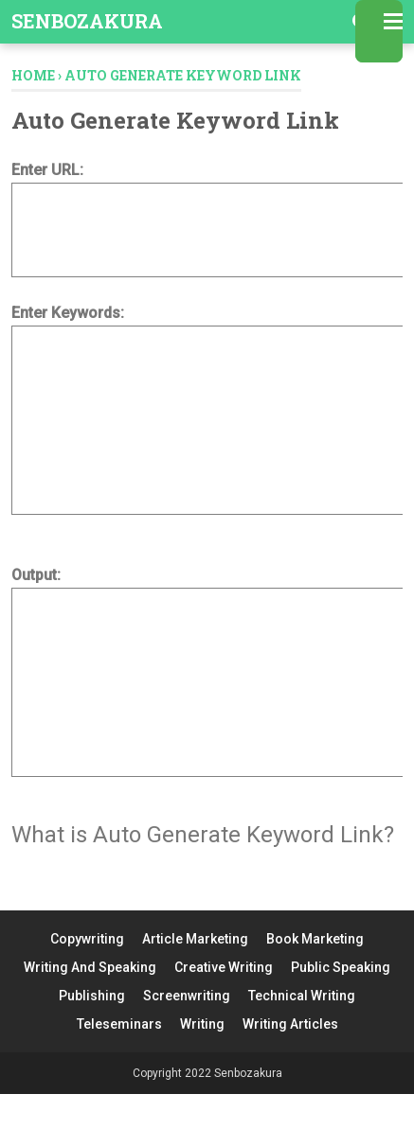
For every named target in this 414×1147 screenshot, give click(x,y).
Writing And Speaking (90, 967)
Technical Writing (301, 995)
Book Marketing (315, 938)
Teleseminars (119, 1024)
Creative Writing (223, 967)
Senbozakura (87, 21)
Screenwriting (186, 995)
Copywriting (87, 938)
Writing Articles (290, 1024)
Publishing (92, 995)
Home (33, 75)
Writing (202, 1024)
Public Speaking (340, 967)
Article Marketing (195, 938)
